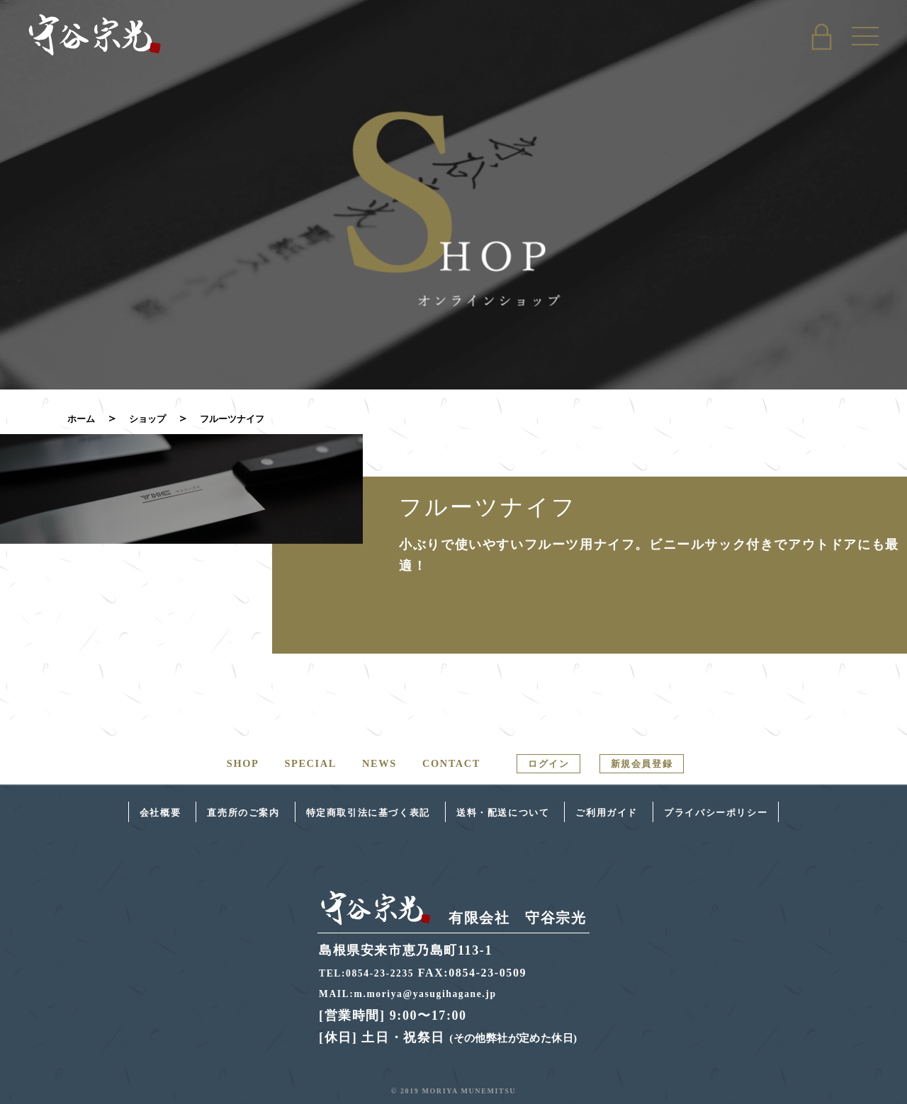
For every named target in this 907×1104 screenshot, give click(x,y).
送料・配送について (515, 811)
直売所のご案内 (184, 811)
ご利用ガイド (645, 811)
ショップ (158, 418)
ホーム (84, 418)
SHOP (218, 763)
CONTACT (439, 763)
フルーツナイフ (254, 418)
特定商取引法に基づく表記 (343, 811)
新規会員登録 (657, 763)
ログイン (546, 763)
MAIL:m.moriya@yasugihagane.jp (420, 993)
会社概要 (82, 811)
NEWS (363, 763)
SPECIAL (290, 763)
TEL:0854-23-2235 (373, 972)
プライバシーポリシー (783, 811)
